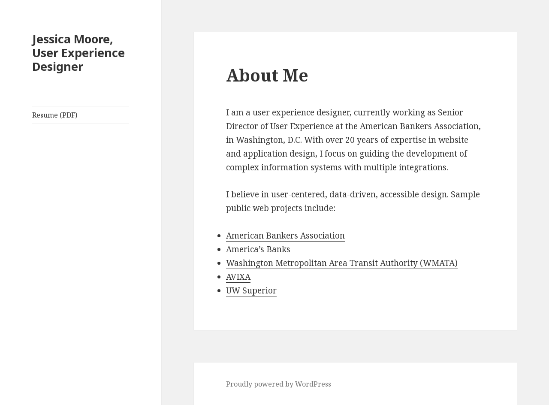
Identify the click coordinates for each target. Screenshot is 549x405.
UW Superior (251, 290)
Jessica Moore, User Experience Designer (78, 52)
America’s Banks (258, 249)
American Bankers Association (285, 235)
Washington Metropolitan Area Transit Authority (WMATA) (342, 263)
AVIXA (238, 276)
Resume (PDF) (54, 115)
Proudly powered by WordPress (278, 384)
